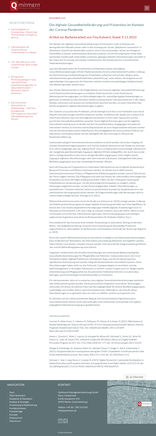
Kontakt (13, 414)
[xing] (65, 420)
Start (11, 392)
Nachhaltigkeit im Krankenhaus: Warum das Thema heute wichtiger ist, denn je (24, 33)
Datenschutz (15, 417)
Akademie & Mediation (20, 398)
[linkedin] (60, 420)
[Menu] (147, 8)
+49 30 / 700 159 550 (77, 407)
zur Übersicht (134, 376)
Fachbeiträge (15, 411)
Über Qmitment (17, 395)
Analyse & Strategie (19, 401)
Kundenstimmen (17, 408)
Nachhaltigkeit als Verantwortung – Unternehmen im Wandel (23, 50)
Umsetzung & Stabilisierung (23, 405)
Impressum (14, 420)
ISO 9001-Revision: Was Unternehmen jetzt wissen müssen (24, 64)
